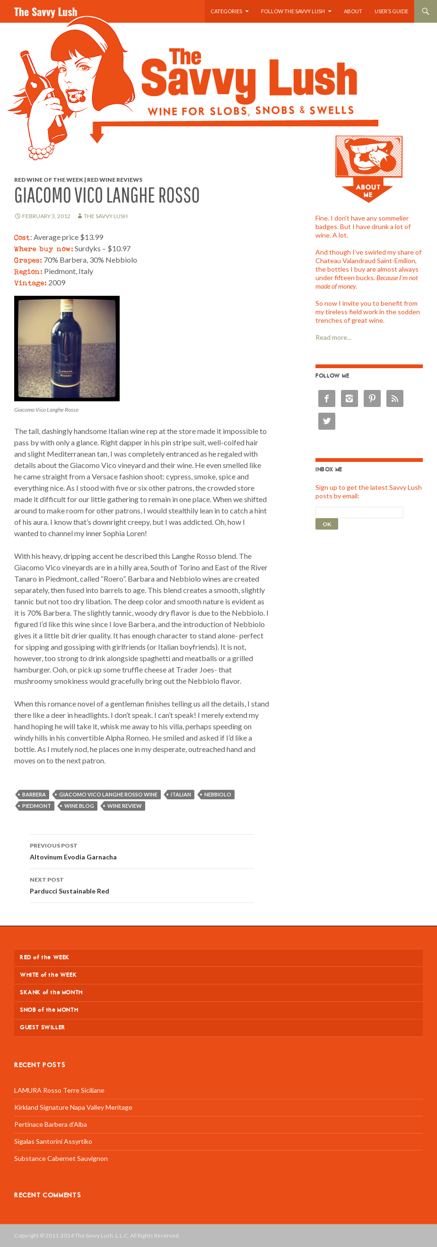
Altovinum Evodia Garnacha (142, 850)
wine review (124, 806)
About (353, 11)
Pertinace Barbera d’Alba (50, 1124)
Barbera (34, 794)
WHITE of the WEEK (48, 975)
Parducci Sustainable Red (142, 884)
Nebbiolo (217, 794)
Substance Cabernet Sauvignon (61, 1158)
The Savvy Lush (46, 11)
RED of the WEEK (45, 958)
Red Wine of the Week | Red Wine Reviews (78, 179)
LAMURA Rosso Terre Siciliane (59, 1090)
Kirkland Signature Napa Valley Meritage (73, 1107)
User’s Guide (391, 11)
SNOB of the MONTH (49, 1010)
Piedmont (36, 806)
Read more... (333, 337)
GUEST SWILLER (43, 1028)
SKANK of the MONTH (51, 993)
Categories (226, 11)
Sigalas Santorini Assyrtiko (53, 1141)
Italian (181, 794)
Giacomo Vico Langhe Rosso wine (108, 794)
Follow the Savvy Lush (293, 11)
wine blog (79, 806)
